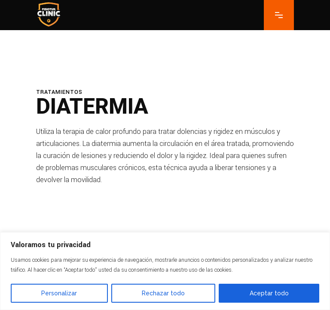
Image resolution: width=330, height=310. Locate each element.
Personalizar (59, 293)
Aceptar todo (269, 293)
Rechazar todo (163, 293)
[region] (165, 271)
